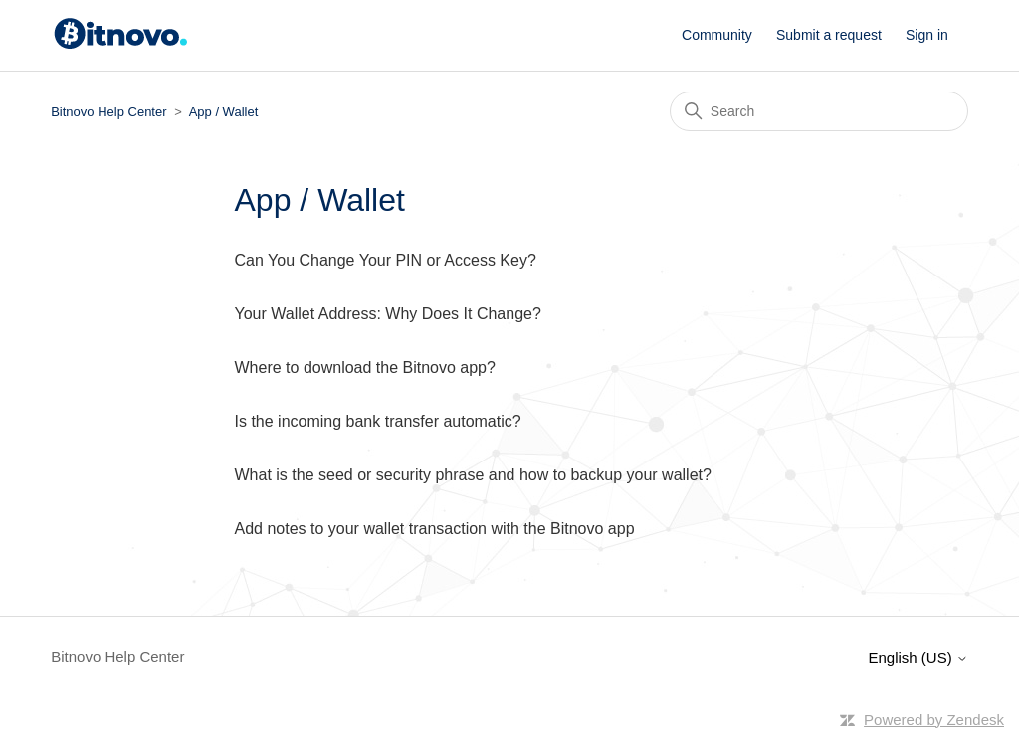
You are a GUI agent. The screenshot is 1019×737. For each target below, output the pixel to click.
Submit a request (829, 35)
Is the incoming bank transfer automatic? (378, 421)
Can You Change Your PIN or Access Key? (385, 260)
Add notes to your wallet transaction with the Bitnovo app (435, 528)
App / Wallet (224, 111)
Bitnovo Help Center (108, 111)
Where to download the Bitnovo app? (365, 367)
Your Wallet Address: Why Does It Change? (388, 313)
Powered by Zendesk (934, 719)
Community (717, 35)
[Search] (819, 111)
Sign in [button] (927, 35)
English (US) (917, 657)
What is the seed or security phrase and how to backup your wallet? (473, 474)
